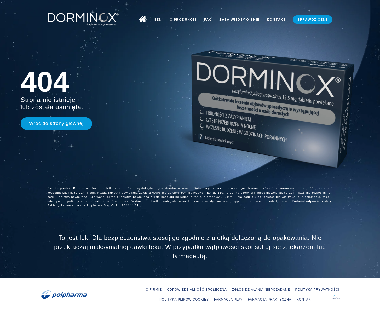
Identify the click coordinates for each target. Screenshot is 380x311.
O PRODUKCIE (183, 19)
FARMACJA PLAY (228, 299)
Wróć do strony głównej (56, 123)
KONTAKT (276, 19)
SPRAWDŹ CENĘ (312, 19)
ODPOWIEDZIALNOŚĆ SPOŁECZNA (197, 289)
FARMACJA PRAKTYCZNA (269, 299)
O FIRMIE (154, 289)
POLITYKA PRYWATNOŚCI (317, 289)
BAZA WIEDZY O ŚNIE (239, 19)
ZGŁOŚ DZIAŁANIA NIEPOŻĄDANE (261, 289)
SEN (158, 19)
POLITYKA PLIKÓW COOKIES (184, 299)
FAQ (208, 19)
